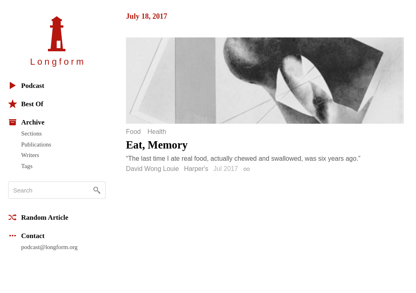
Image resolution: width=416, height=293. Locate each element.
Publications (36, 144)
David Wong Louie (152, 168)
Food (133, 132)
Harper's (196, 168)
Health (156, 132)
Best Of (25, 103)
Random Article (38, 217)
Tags (26, 166)
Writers (30, 155)
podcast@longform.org (49, 247)
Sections (31, 133)
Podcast (26, 85)
